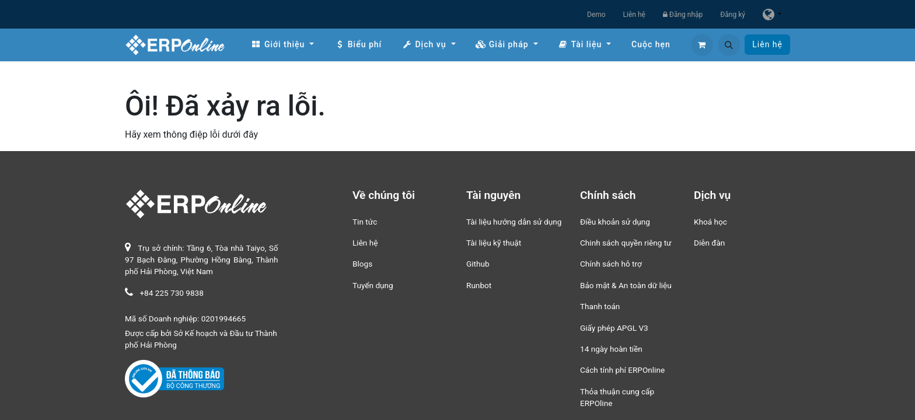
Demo (596, 14)
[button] (729, 45)
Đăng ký (732, 14)
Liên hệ (634, 14)
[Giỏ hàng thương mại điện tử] (702, 45)
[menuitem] (282, 44)
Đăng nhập (683, 14)
